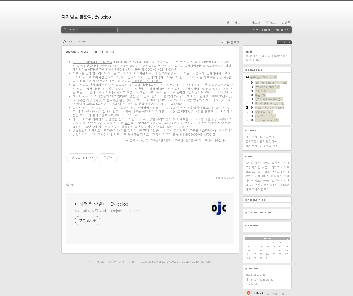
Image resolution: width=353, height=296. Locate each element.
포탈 (286, 176)
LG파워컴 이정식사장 (87, 100)
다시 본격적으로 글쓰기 (259, 137)
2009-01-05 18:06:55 (200, 134)
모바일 (267, 180)
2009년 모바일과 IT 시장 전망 (92, 62)
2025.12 (268, 239)
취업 (264, 167)
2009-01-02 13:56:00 (166, 104)
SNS (267, 171)
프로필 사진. (253, 284)
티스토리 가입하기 (278, 294)
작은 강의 (127, 130)
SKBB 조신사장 (220, 96)
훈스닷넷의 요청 (83, 130)
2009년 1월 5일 (183, 140)
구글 (248, 167)
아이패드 (274, 167)
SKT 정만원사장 (197, 96)
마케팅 (285, 163)
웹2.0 (258, 180)
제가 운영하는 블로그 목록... (263, 146)
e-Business (282, 185)
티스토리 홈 (254, 293)
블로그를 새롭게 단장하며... (262, 141)
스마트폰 (257, 171)
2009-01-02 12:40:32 (217, 92)
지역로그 (101, 261)
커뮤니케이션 (262, 163)
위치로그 (271, 22)
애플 (273, 176)
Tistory (206, 261)
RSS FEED (288, 42)
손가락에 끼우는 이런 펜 (136, 111)
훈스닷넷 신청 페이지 (213, 130)
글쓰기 (132, 261)
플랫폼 (276, 163)
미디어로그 (252, 22)
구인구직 (254, 185)
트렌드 (276, 180)
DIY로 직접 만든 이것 (187, 111)
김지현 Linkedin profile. (259, 279)
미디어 (249, 180)
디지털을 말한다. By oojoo (86, 17)
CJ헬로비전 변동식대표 (118, 100)
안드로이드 (278, 171)
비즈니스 (254, 189)
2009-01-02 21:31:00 (179, 127)
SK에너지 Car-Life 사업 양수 (179, 100)
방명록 (286, 22)
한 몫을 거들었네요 (217, 84)
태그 (237, 22)
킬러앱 (256, 167)
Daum (175, 261)
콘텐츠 (265, 185)
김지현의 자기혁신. (257, 275)
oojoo (139, 140)
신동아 (256, 176)
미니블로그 (232, 42)
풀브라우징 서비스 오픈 (173, 73)
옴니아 (249, 163)
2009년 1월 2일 (158, 140)
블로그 (265, 189)
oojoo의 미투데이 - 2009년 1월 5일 (90, 52)
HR (272, 185)
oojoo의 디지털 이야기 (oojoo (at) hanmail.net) (112, 210)
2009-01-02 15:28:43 (127, 115)
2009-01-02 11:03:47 (161, 69)
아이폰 (265, 176)
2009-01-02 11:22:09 (147, 81)
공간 (127, 123)
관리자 (122, 261)
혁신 (279, 176)
